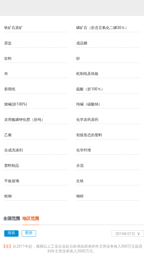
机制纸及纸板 (87, 73)
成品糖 (81, 43)
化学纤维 (83, 150)
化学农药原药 (87, 119)
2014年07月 (127, 233)
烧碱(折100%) (15, 104)
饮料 (8, 58)
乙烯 (8, 135)
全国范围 (11, 218)
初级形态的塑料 (89, 135)
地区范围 (30, 218)
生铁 (80, 181)
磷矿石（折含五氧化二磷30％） (102, 28)
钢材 (80, 196)
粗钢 (8, 196)
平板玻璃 (11, 181)
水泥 (80, 165)
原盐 (8, 43)
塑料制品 (11, 165)
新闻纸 (9, 89)
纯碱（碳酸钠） (89, 104)
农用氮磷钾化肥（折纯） (24, 119)
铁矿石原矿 (13, 28)
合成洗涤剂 (13, 150)
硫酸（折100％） (90, 89)
